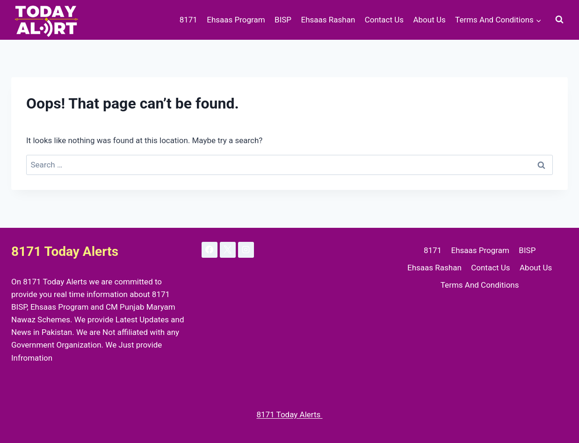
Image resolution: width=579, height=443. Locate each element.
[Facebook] (209, 250)
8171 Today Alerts (289, 414)
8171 (188, 19)
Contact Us (384, 19)
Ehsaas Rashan (328, 19)
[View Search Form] (559, 19)
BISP (283, 19)
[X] (228, 250)
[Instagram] (246, 250)
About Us (429, 19)
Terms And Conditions (480, 285)
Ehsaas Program (236, 19)
